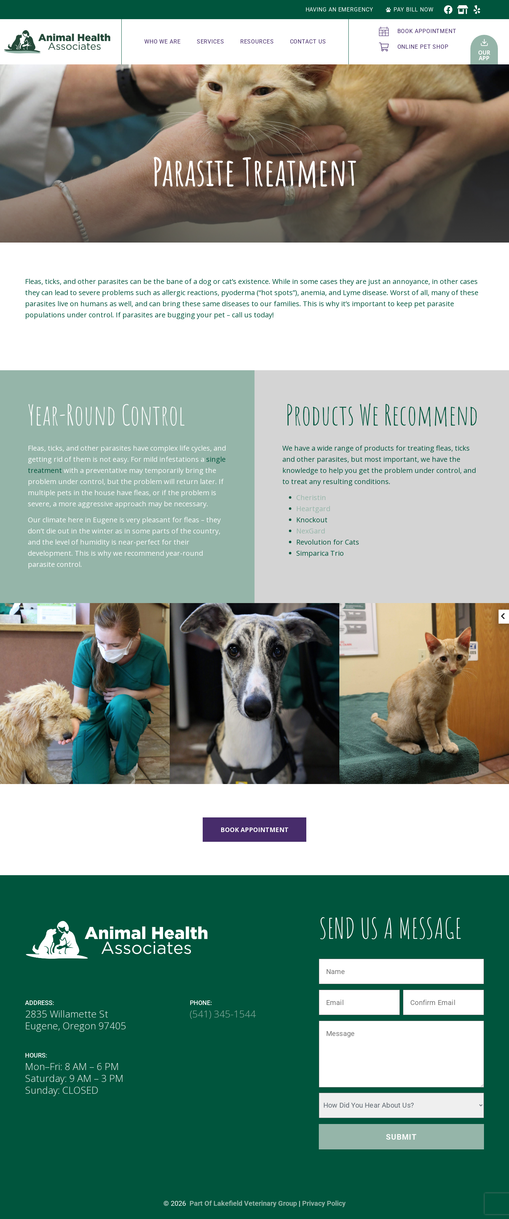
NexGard (310, 531)
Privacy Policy (324, 1203)
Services (210, 41)
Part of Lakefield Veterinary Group (243, 1203)
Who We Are (162, 41)
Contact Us (308, 41)
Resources (257, 41)
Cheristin (311, 497)
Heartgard (313, 508)
